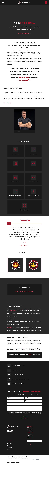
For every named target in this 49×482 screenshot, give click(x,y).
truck (27, 309)
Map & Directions (30, 430)
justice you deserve (20, 348)
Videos (8, 449)
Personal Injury (10, 445)
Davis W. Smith (9, 327)
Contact (8, 451)
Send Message (24, 418)
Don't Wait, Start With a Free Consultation (24, 291)
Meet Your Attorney (8, 103)
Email (26, 400)
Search (29, 440)
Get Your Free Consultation (23, 33)
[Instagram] (30, 444)
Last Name (26, 397)
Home (8, 441)
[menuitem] (8, 462)
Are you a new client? (11, 403)
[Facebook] (27, 444)
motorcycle (24, 309)
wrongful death (12, 310)
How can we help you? (11, 406)
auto (21, 309)
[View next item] (25, 242)
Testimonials (9, 447)
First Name (9, 397)
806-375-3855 (10, 431)
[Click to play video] (9, 223)
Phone (9, 400)
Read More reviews (24, 245)
